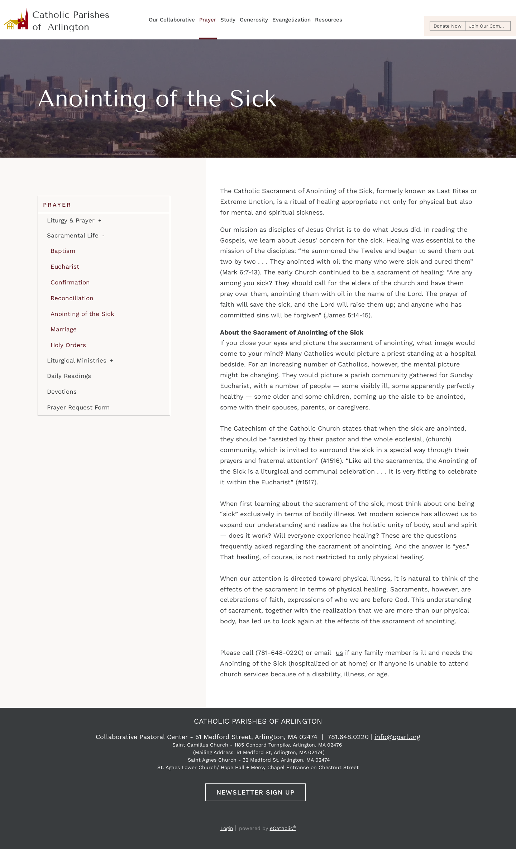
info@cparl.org (397, 736)
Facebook (244, 818)
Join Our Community (490, 26)
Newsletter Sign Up (255, 792)
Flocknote (285, 818)
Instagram (270, 818)
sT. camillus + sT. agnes (71, 29)
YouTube (256, 818)
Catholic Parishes (57, 16)
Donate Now (448, 26)
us (339, 652)
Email (230, 818)
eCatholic (283, 828)
